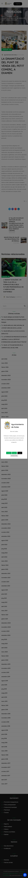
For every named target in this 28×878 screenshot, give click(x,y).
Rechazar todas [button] (14, 455)
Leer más (9, 453)
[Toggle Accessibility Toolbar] (25, 875)
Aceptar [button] (14, 453)
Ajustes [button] (19, 453)
